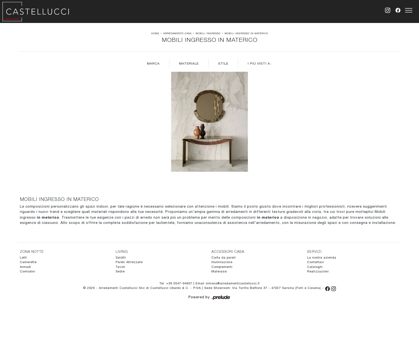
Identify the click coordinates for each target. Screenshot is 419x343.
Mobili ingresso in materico (246, 33)
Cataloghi (315, 267)
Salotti (121, 257)
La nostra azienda (321, 257)
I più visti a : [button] (260, 63)
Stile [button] (223, 63)
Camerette (28, 262)
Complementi (221, 267)
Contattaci (315, 262)
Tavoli (120, 267)
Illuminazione (221, 262)
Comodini (27, 271)
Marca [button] (153, 63)
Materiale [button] (189, 63)
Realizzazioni (318, 271)
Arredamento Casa (177, 33)
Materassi (219, 271)
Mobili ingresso (208, 33)
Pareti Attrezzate (129, 262)
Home (155, 33)
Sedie (120, 271)
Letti (23, 257)
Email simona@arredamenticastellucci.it (228, 283)
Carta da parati (223, 257)
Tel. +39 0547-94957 (176, 283)
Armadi (25, 267)
